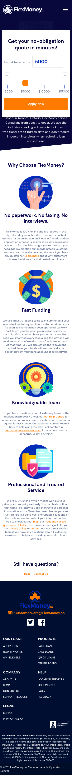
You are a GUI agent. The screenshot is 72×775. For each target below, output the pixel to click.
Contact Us (40, 574)
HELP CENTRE (46, 685)
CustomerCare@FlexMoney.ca (39, 613)
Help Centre (24, 525)
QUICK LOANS (46, 657)
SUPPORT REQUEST (15, 696)
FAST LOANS (45, 646)
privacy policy (18, 528)
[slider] (36, 83)
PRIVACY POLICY (13, 718)
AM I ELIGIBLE (11, 657)
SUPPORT (9, 713)
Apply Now (36, 104)
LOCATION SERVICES (51, 679)
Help (27, 574)
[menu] (65, 9)
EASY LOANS (46, 651)
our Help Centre (54, 416)
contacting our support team (23, 430)
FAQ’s (41, 691)
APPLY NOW (10, 646)
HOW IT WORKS (13, 651)
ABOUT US (9, 679)
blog (36, 521)
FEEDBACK (44, 696)
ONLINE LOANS (47, 663)
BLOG (6, 685)
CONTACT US (11, 691)
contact (36, 528)
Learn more (32, 256)
